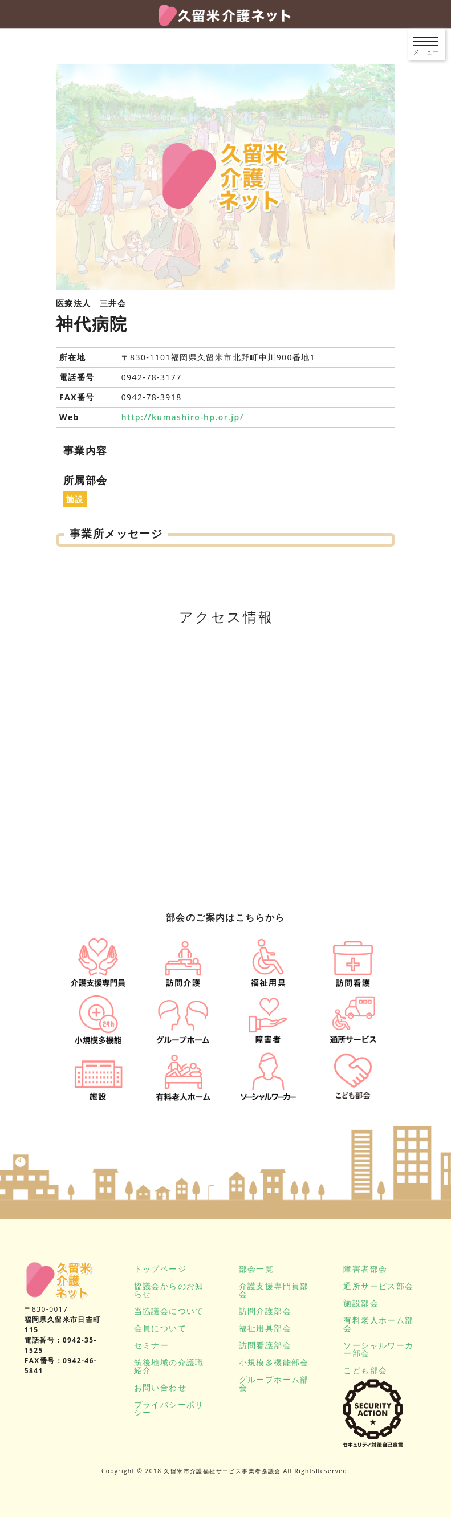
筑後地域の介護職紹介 (169, 1366)
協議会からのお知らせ (169, 1289)
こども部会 (365, 1370)
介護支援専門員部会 (274, 1289)
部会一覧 (256, 1268)
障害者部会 (365, 1268)
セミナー (151, 1345)
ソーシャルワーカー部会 (378, 1349)
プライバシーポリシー (169, 1408)
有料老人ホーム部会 (378, 1324)
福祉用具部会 (265, 1328)
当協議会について (169, 1310)
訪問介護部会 (265, 1310)
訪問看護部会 (265, 1345)
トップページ (160, 1268)
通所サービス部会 (378, 1285)
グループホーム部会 (274, 1383)
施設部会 (361, 1303)
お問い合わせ (160, 1387)
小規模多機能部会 (274, 1362)
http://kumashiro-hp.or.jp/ (182, 417)
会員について (160, 1328)
